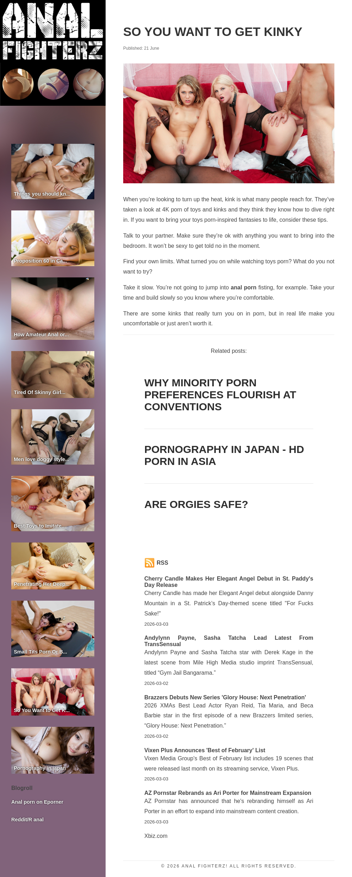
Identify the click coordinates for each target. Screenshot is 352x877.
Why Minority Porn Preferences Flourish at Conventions (220, 394)
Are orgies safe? (196, 504)
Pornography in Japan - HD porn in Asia (224, 455)
